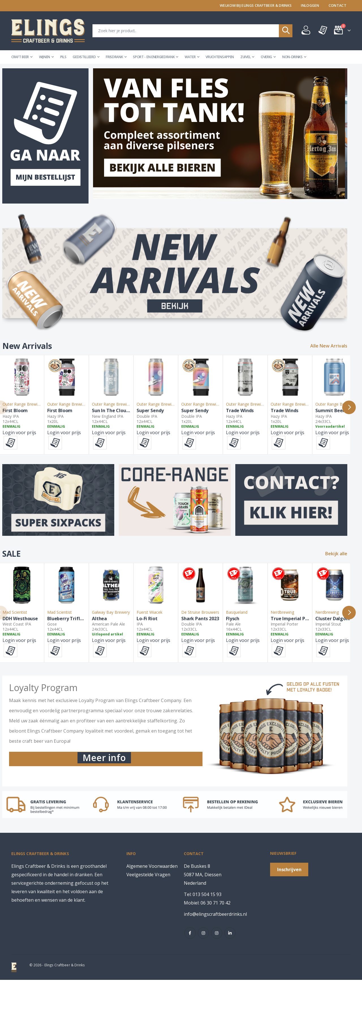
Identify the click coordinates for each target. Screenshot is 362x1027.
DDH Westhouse (26, 664)
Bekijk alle (342, 574)
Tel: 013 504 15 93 (202, 941)
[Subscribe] (289, 916)
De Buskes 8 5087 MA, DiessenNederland (202, 921)
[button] (16, 468)
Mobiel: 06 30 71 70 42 (207, 950)
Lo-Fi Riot (229, 664)
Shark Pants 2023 (308, 664)
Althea (156, 664)
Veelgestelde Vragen (148, 922)
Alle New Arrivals (335, 346)
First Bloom (21, 436)
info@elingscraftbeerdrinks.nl (215, 961)
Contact (337, 5)
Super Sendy (232, 436)
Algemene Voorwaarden (152, 913)
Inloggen (310, 5)
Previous (7, 417)
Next (355, 417)
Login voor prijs (25, 458)
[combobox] (192, 30)
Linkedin (230, 980)
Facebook (190, 980)
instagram (203, 980)
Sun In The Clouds (168, 436)
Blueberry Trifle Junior (103, 664)
